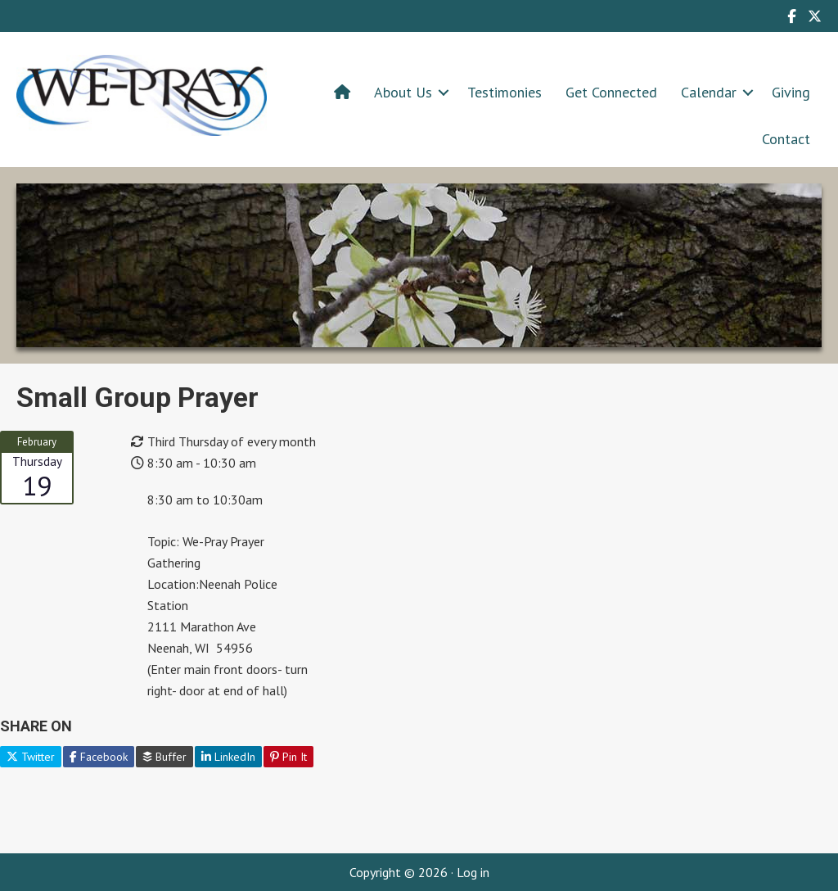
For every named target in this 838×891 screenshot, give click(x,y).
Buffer (164, 756)
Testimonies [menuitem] (504, 92)
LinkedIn (228, 756)
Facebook (99, 756)
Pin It (288, 756)
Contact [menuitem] (786, 138)
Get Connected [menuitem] (611, 92)
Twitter (31, 756)
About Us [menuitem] (403, 92)
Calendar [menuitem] (709, 92)
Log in (473, 872)
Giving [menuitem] (791, 92)
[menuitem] (342, 92)
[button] (443, 92)
